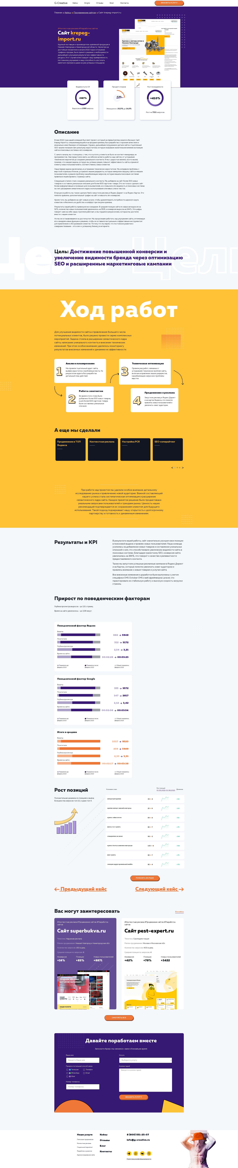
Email (88, 1073)
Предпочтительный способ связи (79, 1066)
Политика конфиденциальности (139, 1159)
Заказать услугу (169, 3)
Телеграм (74, 1070)
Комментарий (124, 1066)
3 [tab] (180, 469)
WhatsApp (74, 1073)
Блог (112, 3)
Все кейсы (179, 912)
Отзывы (99, 3)
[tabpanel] (70, 449)
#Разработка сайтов (88, 29)
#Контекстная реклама (68, 29)
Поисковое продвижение (85, 1139)
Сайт (81, 931)
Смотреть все (119, 1018)
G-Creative (60, 3)
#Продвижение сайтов (86, 922)
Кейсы (75, 3)
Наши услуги (84, 1135)
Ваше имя (70, 1055)
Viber (72, 1076)
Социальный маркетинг (85, 1147)
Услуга (121, 1055)
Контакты (124, 3)
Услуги (87, 3)
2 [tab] (178, 469)
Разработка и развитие (84, 1151)
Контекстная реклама (84, 1143)
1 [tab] (175, 469)
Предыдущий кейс (80, 889)
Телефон (89, 1069)
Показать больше (145, 878)
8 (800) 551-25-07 (138, 1135)
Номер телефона (73, 1082)
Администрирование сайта (86, 1155)
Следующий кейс (159, 889)
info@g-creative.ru (138, 1140)
